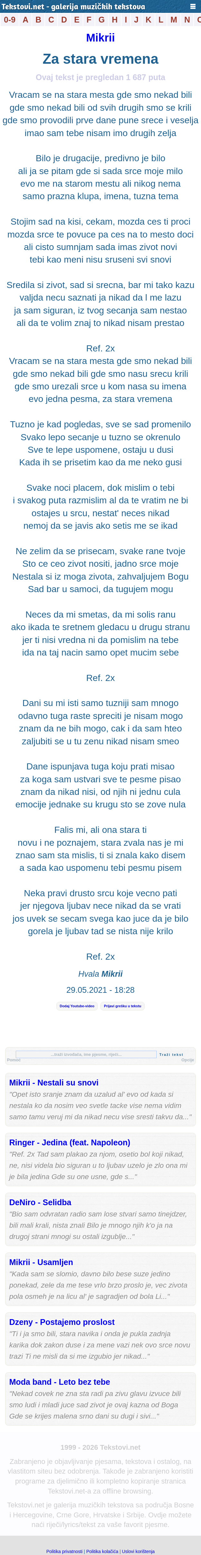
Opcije (187, 1059)
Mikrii (100, 38)
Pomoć (14, 1059)
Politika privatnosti (64, 1551)
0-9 (9, 19)
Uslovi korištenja (138, 1551)
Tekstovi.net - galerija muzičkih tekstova (73, 7)
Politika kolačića (102, 1551)
